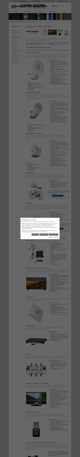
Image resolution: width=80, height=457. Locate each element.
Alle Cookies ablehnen (44, 70)
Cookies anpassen (35, 70)
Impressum (51, 73)
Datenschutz (56, 73)
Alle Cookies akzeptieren (53, 70)
